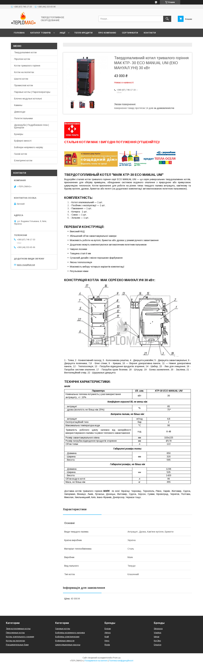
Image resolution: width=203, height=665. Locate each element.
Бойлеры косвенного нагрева (70, 632)
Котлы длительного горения (20, 636)
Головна (19, 33)
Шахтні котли (21, 79)
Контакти (150, 33)
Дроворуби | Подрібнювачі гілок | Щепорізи (31, 126)
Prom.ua (116, 658)
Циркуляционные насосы (67, 644)
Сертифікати (130, 33)
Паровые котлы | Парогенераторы (32, 92)
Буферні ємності (22, 140)
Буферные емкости (64, 640)
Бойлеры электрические (67, 636)
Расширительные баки (17, 644)
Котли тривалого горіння (27, 65)
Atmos (108, 632)
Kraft (107, 636)
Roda (107, 644)
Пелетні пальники (23, 118)
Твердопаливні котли (25, 52)
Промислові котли (23, 85)
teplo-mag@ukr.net (26, 265)
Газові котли (20, 154)
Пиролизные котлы (15, 632)
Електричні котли (23, 160)
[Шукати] (167, 19)
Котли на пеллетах (24, 72)
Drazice (157, 644)
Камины (18, 105)
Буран (108, 628)
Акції (62, 33)
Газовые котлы (62, 628)
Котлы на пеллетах (15, 640)
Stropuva (158, 628)
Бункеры (18, 134)
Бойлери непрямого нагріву (28, 147)
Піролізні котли (22, 59)
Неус (107, 640)
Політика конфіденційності (121, 661)
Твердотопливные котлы (18, 628)
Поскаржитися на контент (95, 661)
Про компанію (107, 33)
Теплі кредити (83, 33)
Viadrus (157, 632)
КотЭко (157, 640)
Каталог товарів (40, 33)
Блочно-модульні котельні (28, 98)
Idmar (156, 636)
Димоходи (19, 111)
